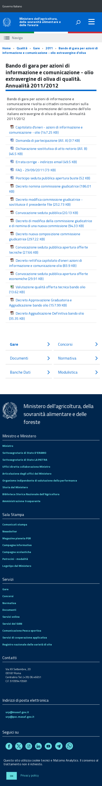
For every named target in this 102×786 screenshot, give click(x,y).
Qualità (22, 48)
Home (6, 48)
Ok (11, 776)
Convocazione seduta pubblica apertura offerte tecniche (48, 250)
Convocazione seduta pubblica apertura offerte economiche (48, 276)
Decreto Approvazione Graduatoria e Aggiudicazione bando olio (40, 302)
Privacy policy (29, 775)
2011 (49, 48)
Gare (36, 48)
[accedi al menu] (91, 21)
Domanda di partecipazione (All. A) (45, 140)
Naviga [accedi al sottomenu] (13, 37)
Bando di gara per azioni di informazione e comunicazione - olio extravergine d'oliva (50, 50)
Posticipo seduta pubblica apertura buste (50, 178)
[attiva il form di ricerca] (78, 22)
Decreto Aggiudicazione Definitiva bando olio (46, 316)
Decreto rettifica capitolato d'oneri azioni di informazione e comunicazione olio (45, 263)
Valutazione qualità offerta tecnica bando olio (47, 289)
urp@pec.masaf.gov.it (20, 717)
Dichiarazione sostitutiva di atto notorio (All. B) (48, 151)
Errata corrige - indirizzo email (43, 162)
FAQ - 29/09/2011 (33, 170)
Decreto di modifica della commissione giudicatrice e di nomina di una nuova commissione (50, 223)
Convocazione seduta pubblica (44, 212)
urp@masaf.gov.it (17, 712)
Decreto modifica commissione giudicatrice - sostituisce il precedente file (46, 202)
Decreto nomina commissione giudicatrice (50, 189)
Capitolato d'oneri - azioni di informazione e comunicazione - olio (46, 130)
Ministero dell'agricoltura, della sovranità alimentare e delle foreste (40, 22)
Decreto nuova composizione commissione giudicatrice (44, 236)
